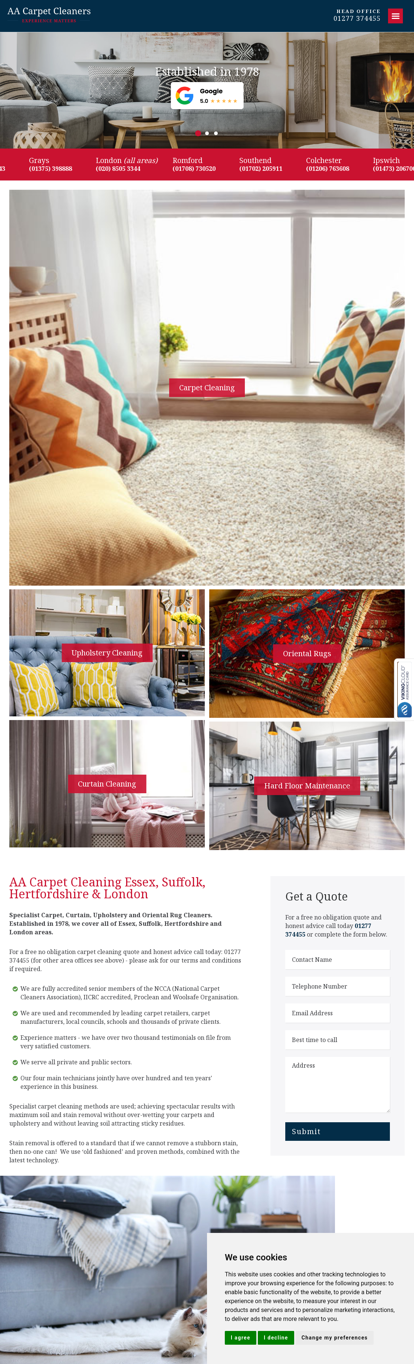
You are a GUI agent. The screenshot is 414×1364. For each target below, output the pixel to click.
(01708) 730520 (199, 169)
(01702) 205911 (266, 169)
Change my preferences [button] (335, 1338)
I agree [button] (240, 1338)
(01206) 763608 (333, 169)
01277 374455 (357, 18)
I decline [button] (276, 1338)
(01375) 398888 (56, 169)
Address (337, 1085)
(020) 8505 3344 (123, 169)
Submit (306, 1131)
